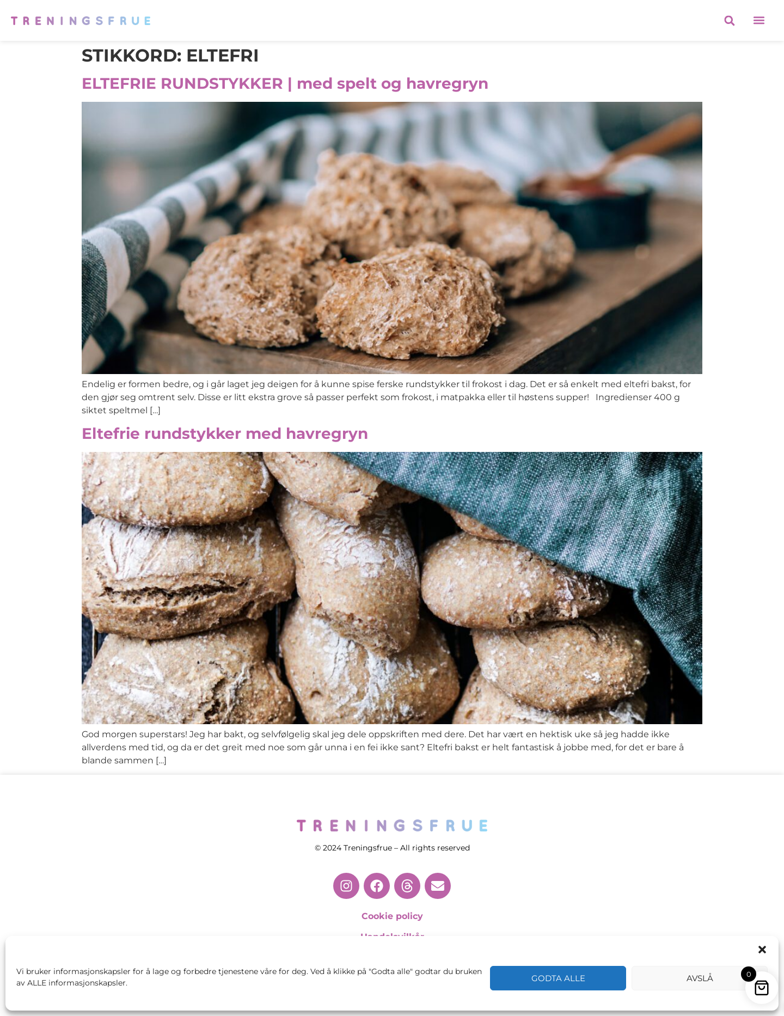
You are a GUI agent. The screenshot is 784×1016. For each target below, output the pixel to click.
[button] (762, 949)
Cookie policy (392, 916)
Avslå (700, 978)
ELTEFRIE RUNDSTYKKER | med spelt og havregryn (285, 83)
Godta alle (558, 978)
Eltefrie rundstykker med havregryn (225, 433)
